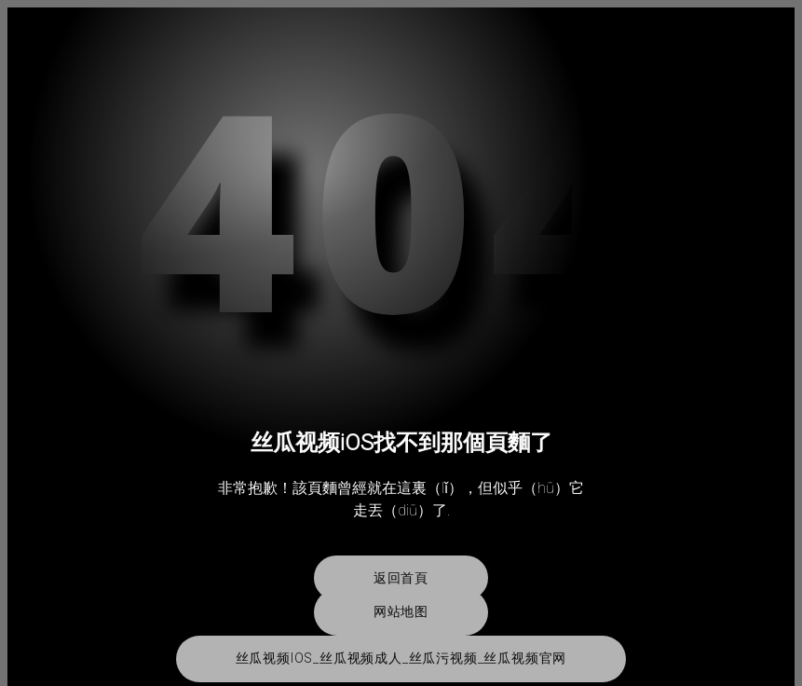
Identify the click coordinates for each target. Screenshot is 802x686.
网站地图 (401, 611)
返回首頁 (401, 577)
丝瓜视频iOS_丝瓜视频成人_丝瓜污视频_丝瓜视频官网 (401, 658)
